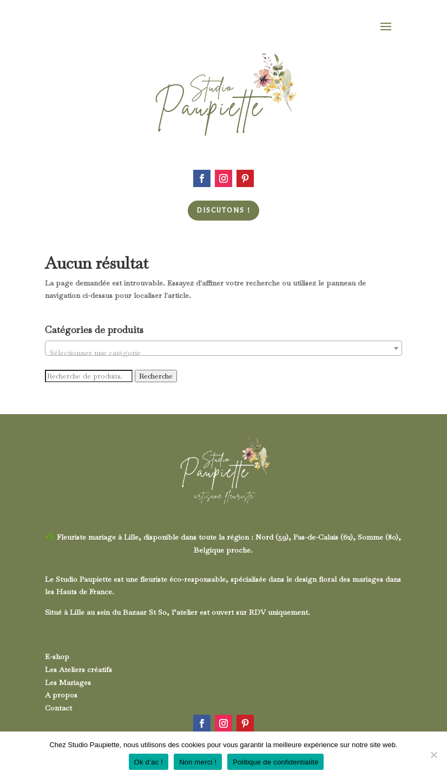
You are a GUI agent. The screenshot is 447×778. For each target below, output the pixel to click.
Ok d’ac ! (148, 762)
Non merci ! (197, 762)
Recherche (156, 376)
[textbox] (223, 352)
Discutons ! (223, 210)
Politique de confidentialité (275, 762)
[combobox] (224, 348)
